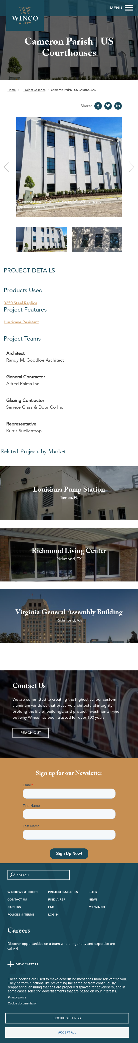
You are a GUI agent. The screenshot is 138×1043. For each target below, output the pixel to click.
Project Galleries (34, 90)
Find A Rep (56, 899)
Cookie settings (67, 1018)
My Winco (97, 907)
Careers (14, 907)
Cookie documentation (22, 1003)
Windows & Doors (22, 892)
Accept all (67, 1032)
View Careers (27, 964)
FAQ (51, 907)
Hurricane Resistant (21, 322)
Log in (53, 914)
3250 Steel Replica (20, 303)
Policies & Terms (20, 914)
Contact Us (17, 899)
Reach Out (30, 732)
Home (11, 90)
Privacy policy (17, 997)
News (93, 899)
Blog (93, 892)
